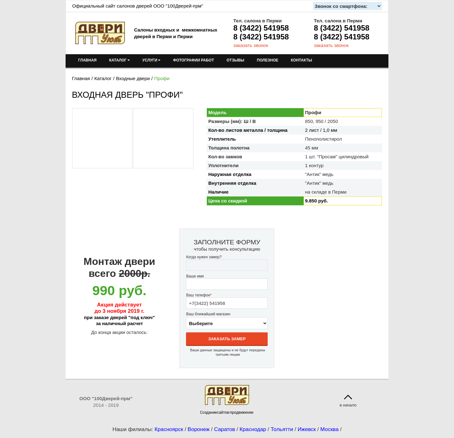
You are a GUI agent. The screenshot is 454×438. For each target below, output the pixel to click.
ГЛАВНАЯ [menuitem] (87, 60)
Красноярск (168, 429)
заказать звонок (250, 45)
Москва (329, 429)
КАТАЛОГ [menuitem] (119, 60)
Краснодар (253, 429)
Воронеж (199, 429)
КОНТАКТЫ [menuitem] (301, 60)
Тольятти (282, 429)
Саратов (224, 429)
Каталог (103, 78)
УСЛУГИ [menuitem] (151, 60)
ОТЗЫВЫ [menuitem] (235, 60)
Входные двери (133, 78)
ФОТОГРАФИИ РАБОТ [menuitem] (193, 60)
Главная (81, 78)
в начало (348, 405)
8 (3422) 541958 (261, 28)
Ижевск (307, 429)
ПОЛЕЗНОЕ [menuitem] (267, 60)
